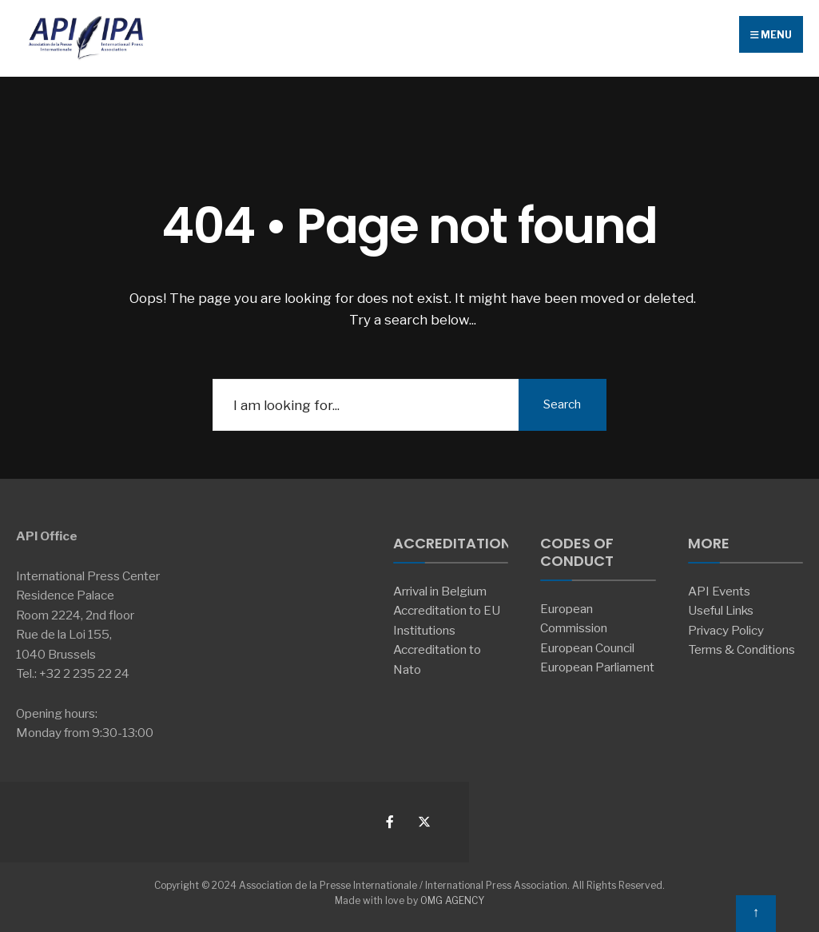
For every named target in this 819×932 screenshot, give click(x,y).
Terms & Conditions (741, 649)
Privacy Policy (726, 630)
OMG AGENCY (452, 900)
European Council (587, 647)
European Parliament (597, 667)
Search (562, 404)
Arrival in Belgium (440, 591)
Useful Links (720, 610)
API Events (719, 591)
